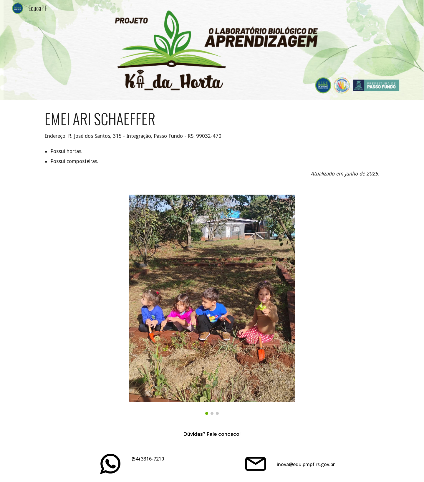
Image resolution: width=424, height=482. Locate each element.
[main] (212, 143)
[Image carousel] (212, 305)
